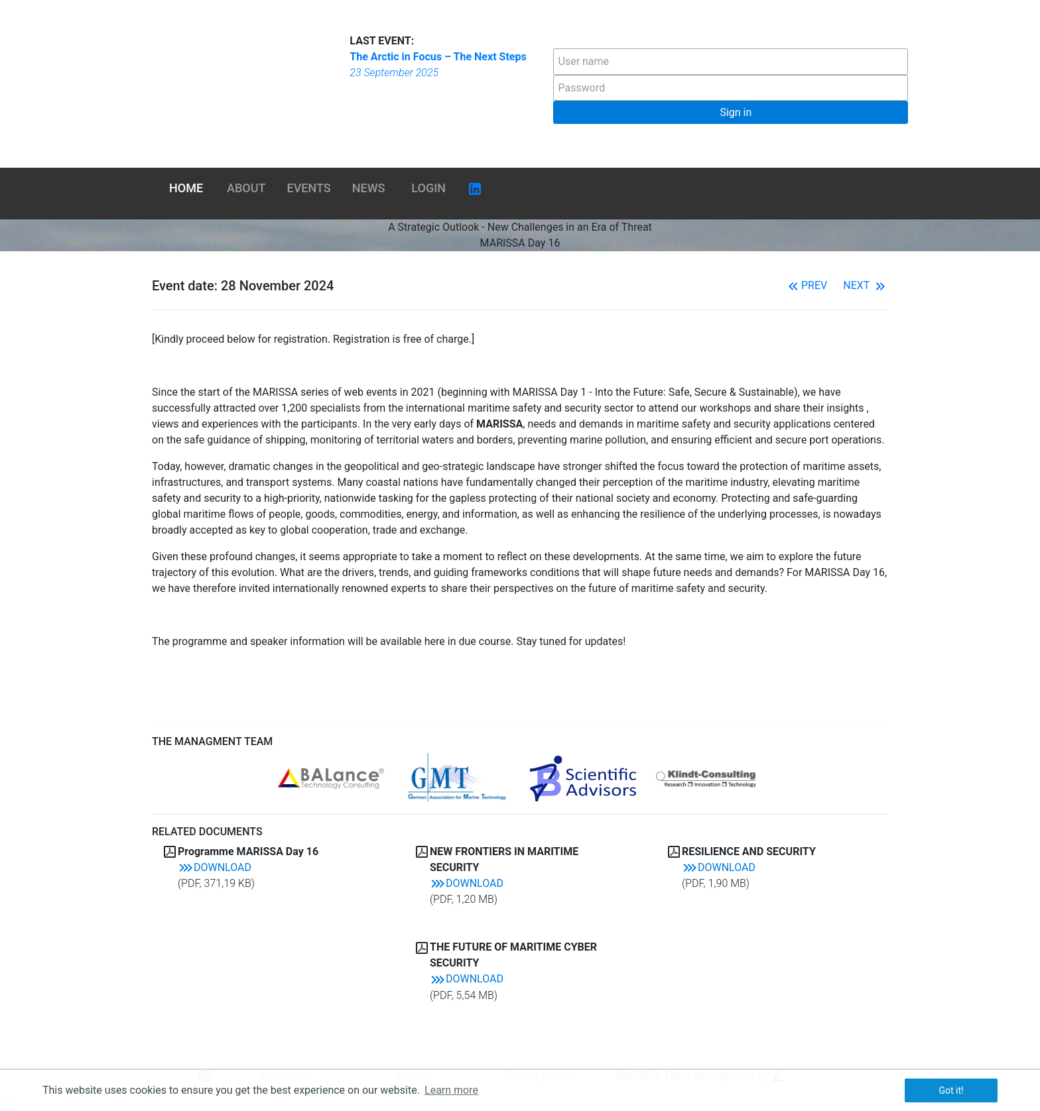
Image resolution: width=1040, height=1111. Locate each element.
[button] (730, 112)
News (368, 188)
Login (428, 188)
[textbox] (730, 61)
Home (186, 188)
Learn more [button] (451, 1090)
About (246, 188)
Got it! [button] (951, 1090)
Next (865, 285)
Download (214, 867)
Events (309, 188)
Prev (806, 285)
